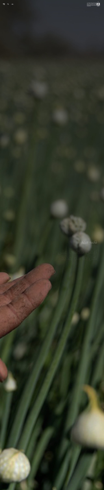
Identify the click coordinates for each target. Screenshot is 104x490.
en (12, 4)
